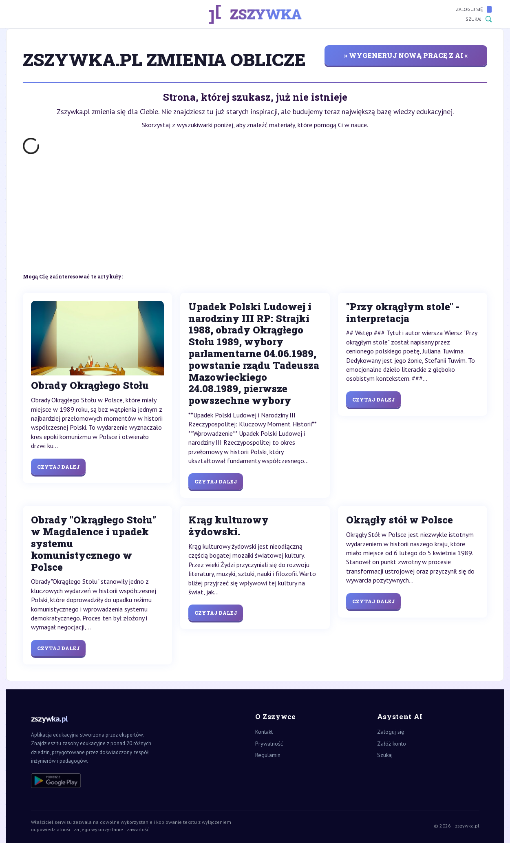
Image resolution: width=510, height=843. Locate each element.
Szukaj (479, 19)
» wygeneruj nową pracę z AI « (406, 55)
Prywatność (269, 743)
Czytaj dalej (58, 466)
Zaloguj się (474, 9)
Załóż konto (391, 743)
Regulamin (267, 755)
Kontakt (264, 731)
